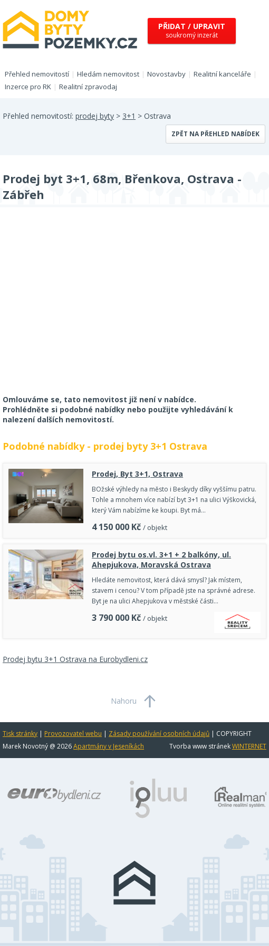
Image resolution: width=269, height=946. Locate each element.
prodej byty (94, 116)
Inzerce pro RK (28, 86)
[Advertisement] (82, 308)
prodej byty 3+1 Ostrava (150, 446)
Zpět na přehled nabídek (215, 133)
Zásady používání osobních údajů (159, 733)
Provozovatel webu (73, 733)
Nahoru (124, 701)
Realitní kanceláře (222, 74)
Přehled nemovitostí (37, 74)
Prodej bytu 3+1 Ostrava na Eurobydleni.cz (75, 659)
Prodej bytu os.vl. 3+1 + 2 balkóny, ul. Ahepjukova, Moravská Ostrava (161, 560)
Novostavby (166, 74)
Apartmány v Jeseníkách (108, 746)
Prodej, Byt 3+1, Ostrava (137, 474)
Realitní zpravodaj (88, 86)
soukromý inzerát (191, 30)
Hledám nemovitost (108, 74)
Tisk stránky (20, 733)
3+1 (129, 116)
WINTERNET (249, 746)
